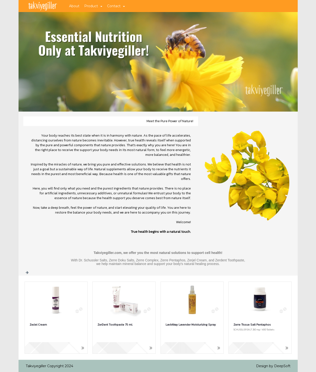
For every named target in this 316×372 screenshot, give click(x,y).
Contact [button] (116, 6)
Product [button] (93, 6)
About (74, 6)
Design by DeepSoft (273, 366)
